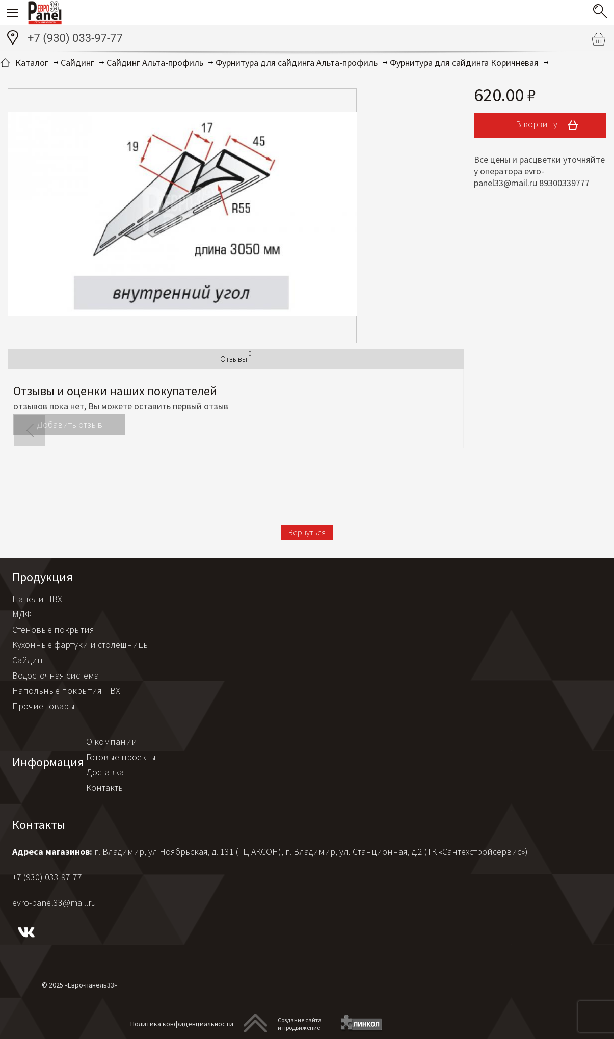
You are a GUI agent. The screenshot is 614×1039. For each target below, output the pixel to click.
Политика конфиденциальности (181, 1023)
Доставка (105, 772)
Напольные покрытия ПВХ (66, 690)
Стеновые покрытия (53, 629)
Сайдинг (29, 660)
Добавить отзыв (69, 424)
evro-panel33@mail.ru (54, 902)
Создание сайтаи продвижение (300, 1023)
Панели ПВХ (37, 599)
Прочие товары (43, 706)
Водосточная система (55, 675)
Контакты (105, 787)
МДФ (22, 614)
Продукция (42, 577)
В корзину (550, 125)
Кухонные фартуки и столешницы (80, 645)
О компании (111, 741)
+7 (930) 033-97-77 (75, 38)
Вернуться (307, 532)
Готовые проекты (121, 757)
